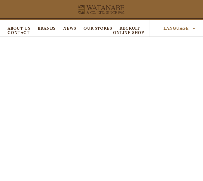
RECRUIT (129, 28)
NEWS (69, 28)
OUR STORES (98, 28)
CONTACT (19, 32)
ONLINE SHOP (128, 32)
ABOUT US (19, 28)
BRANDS (47, 28)
